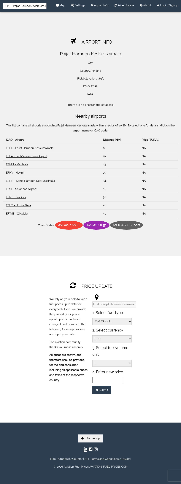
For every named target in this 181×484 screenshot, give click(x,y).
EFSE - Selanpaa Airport (21, 189)
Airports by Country (70, 459)
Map (60, 5)
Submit (101, 390)
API (87, 459)
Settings (78, 5)
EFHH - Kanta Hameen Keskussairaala (30, 181)
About (145, 5)
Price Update (124, 5)
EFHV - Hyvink (15, 172)
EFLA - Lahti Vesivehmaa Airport (26, 156)
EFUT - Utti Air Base (18, 205)
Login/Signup (167, 5)
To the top (90, 438)
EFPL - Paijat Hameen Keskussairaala (29, 148)
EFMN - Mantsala (17, 164)
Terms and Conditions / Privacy (111, 459)
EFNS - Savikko (16, 197)
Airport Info (99, 5)
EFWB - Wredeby (17, 213)
